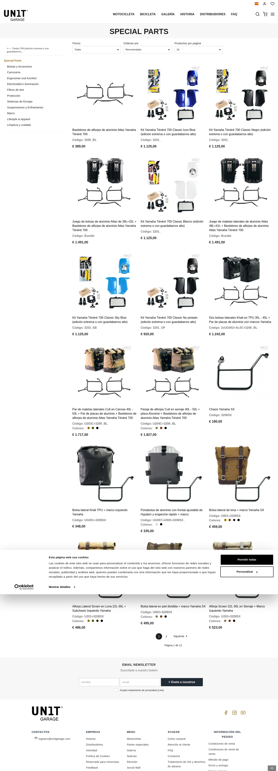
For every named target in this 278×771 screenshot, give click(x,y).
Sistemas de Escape (20, 101)
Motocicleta (124, 14)
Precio (77, 43)
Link (160, 647)
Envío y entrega (218, 722)
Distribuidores (213, 14)
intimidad (91, 707)
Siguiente (180, 593)
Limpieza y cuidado (19, 124)
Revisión (132, 719)
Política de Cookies (98, 713)
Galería (168, 14)
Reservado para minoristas (102, 719)
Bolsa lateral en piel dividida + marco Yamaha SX (173, 563)
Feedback (92, 724)
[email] (140, 639)
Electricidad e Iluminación (23, 84)
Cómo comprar (177, 696)
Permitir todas (247, 736)
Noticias (132, 713)
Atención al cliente (179, 701)
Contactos (174, 713)
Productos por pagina (188, 43)
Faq (234, 14)
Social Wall (133, 724)
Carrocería (13, 72)
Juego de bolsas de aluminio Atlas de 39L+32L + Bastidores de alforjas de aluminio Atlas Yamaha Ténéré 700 (104, 212)
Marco (11, 113)
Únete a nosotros (182, 639)
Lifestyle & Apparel (18, 119)
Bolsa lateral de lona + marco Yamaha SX (236, 474)
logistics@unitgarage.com (54, 696)
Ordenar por (131, 43)
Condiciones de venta (222, 700)
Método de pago (219, 716)
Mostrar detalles (60, 763)
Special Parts (12, 60)
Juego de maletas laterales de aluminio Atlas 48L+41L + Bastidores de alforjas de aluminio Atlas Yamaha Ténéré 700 (239, 212)
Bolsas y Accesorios (19, 66)
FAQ (170, 707)
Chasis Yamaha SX (222, 380)
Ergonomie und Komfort (21, 78)
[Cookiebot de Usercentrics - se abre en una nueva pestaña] (24, 764)
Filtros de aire (15, 89)
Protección (13, 95)
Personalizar (247, 748)
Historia (187, 14)
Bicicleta (148, 14)
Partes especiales (138, 701)
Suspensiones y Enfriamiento (25, 107)
